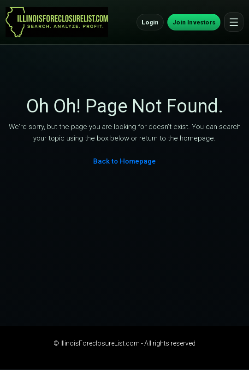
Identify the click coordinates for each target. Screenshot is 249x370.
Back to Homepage (124, 161)
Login (150, 22)
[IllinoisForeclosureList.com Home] (57, 22)
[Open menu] (233, 22)
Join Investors (193, 22)
